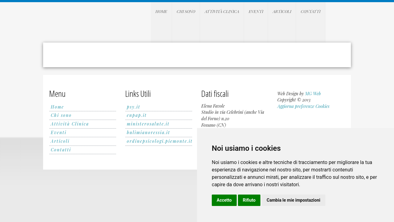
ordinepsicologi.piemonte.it (160, 141)
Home (161, 11)
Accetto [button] (224, 200)
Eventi (256, 11)
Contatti (310, 11)
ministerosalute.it (148, 124)
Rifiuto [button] (249, 200)
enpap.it (137, 115)
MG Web (313, 94)
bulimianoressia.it (148, 132)
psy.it (133, 107)
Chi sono (186, 11)
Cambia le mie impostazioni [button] (293, 200)
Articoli (282, 11)
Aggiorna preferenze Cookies (303, 106)
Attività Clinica (222, 11)
